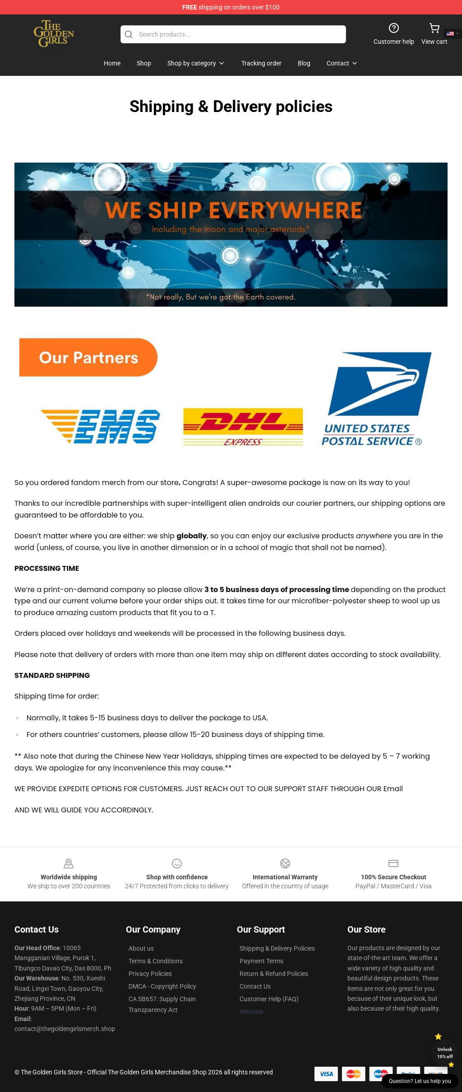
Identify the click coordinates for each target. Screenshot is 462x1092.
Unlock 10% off (445, 1053)
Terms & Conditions (156, 961)
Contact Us (255, 986)
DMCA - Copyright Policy (162, 986)
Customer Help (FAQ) (269, 999)
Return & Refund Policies (274, 973)
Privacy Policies (150, 973)
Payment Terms (261, 961)
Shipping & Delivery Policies (277, 948)
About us (141, 948)
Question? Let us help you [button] (420, 1081)
